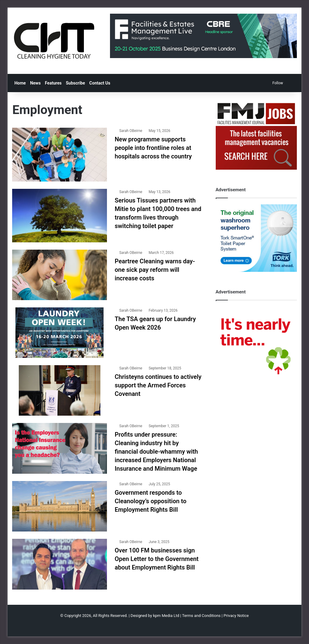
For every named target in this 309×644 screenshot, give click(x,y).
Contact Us (99, 83)
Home (20, 83)
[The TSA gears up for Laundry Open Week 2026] (59, 332)
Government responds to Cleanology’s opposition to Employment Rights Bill (150, 501)
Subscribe (75, 83)
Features (53, 83)
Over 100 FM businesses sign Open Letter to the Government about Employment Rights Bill (156, 559)
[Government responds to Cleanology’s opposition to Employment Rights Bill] (59, 506)
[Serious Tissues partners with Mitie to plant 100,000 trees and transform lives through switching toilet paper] (59, 215)
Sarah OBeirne (130, 131)
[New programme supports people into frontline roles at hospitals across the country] (59, 154)
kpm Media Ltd (166, 615)
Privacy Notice (236, 615)
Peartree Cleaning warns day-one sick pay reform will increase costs (155, 270)
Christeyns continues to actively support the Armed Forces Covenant (158, 385)
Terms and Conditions (201, 615)
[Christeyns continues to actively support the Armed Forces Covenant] (59, 390)
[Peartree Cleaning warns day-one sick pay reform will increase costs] (59, 275)
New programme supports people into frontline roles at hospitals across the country (153, 148)
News (35, 83)
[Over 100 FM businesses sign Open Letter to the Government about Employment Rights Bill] (59, 564)
